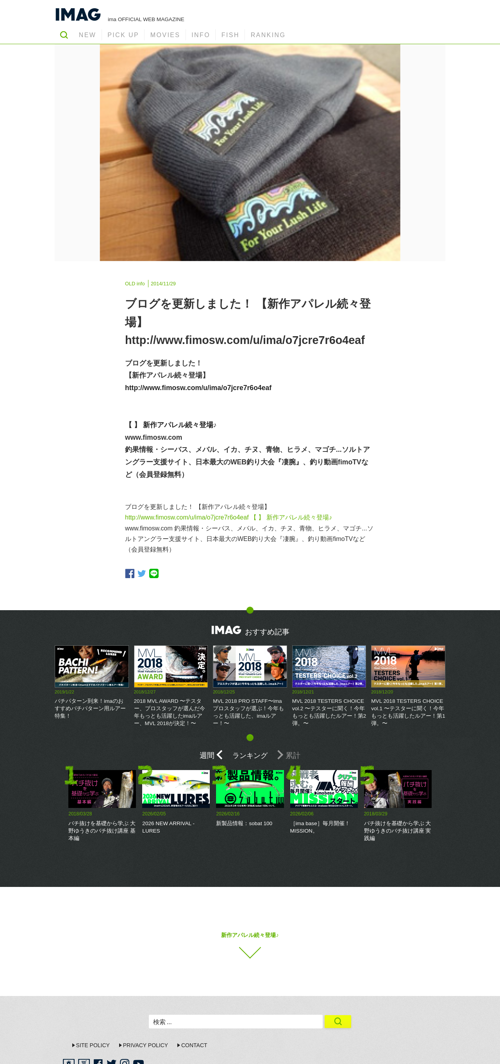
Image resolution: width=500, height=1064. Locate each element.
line (154, 573)
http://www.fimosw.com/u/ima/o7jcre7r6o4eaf (198, 388)
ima (421, 1050)
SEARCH (64, 34)
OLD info (135, 284)
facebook (129, 573)
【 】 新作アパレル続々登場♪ (171, 425)
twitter (142, 573)
